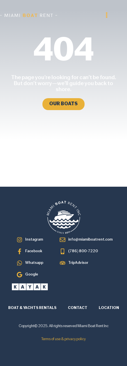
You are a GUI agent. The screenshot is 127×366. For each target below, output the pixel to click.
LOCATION (109, 308)
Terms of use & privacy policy (63, 339)
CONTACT (77, 308)
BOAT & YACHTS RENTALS (32, 308)
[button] (106, 15)
